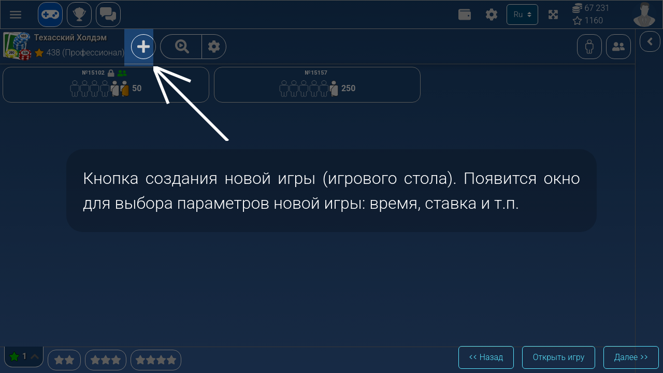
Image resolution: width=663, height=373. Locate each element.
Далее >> (631, 357)
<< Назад (485, 357)
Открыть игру (558, 357)
